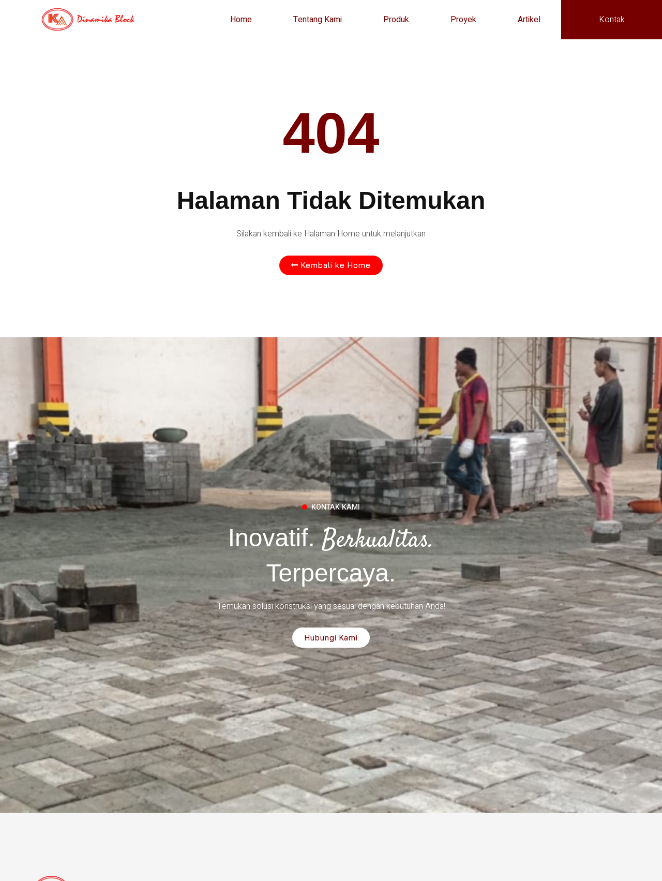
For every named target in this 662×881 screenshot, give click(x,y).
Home (241, 19)
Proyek (463, 19)
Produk (396, 19)
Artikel (529, 19)
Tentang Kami (317, 19)
